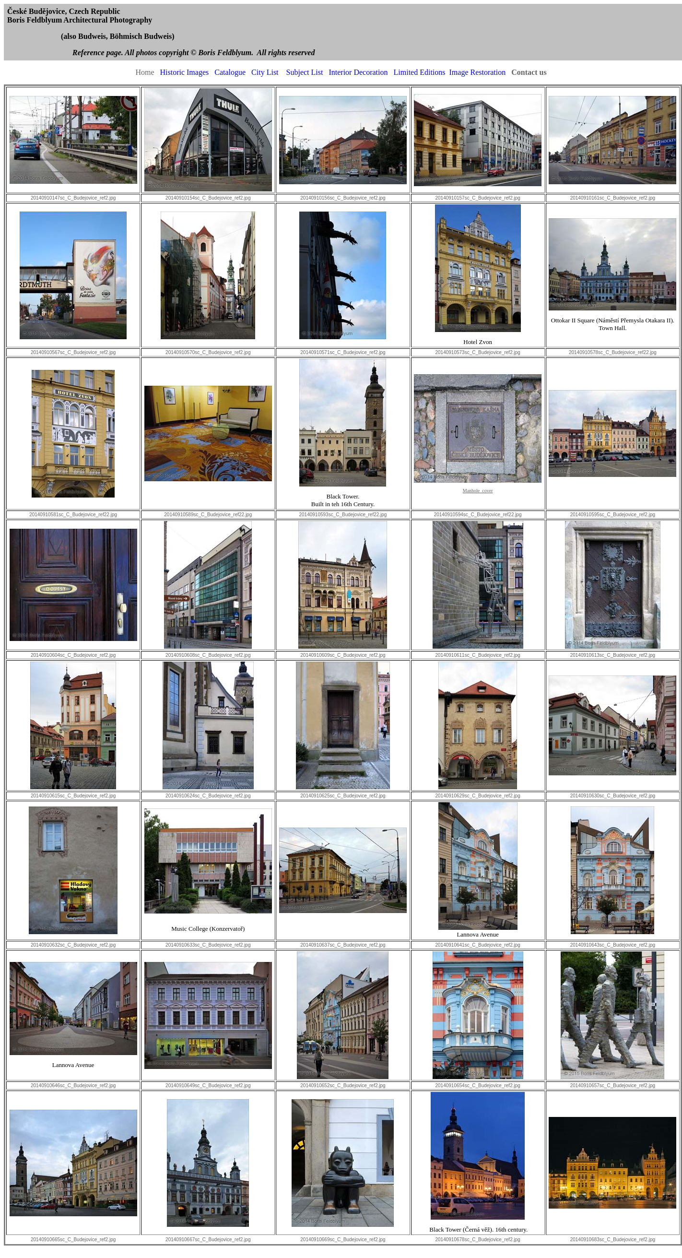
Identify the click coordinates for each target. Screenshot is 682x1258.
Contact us (528, 72)
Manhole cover (478, 490)
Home (144, 72)
